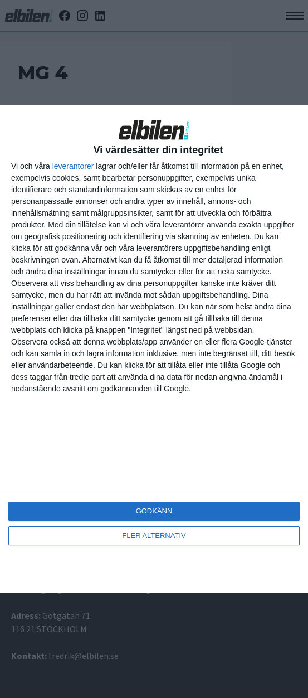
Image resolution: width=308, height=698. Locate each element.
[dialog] (154, 349)
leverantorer (73, 166)
